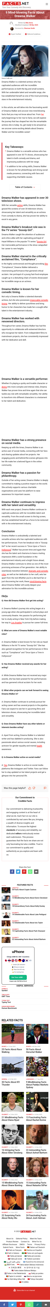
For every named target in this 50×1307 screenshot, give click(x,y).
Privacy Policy (40, 1244)
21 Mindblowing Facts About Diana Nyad (12, 1118)
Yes (5, 765)
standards (10, 830)
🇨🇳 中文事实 (24, 1282)
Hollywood (6, 550)
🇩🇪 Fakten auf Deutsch (36, 1247)
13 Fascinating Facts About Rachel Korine (36, 1118)
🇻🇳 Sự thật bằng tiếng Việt (15, 1279)
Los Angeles (16, 622)
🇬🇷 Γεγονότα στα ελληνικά (33, 1262)
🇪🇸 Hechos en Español (33, 1250)
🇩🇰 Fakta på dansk (14, 1256)
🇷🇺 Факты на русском (33, 1276)
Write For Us (37, 1242)
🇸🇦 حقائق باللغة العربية (12, 1262)
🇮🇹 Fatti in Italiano (12, 1253)
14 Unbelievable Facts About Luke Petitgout (29, 914)
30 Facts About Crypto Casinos (24, 890)
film (46, 264)
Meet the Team (36, 1239)
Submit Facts (8, 1247)
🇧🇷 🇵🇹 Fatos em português (32, 1253)
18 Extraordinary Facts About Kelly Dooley (28, 906)
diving (4, 387)
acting (20, 205)
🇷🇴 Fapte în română (13, 1276)
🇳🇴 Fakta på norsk (15, 1259)
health (39, 746)
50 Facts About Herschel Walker (34, 1050)
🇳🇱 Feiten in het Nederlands (15, 1273)
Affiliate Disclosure (9, 1244)
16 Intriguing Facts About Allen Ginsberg (12, 1151)
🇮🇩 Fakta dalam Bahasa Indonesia (30, 1265)
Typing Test (6, 1002)
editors (19, 833)
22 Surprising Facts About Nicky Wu (11, 1216)
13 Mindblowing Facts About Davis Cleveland (29, 898)
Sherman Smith (29, 28)
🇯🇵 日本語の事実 (14, 1268)
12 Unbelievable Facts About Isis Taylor (27, 923)
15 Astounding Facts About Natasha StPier (36, 1184)
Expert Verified (16, 34)
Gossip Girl (41, 241)
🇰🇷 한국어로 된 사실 (32, 1268)
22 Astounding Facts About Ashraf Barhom (29, 939)
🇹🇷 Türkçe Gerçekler (35, 1279)
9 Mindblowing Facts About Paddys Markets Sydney (37, 1085)
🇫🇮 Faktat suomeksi (32, 1259)
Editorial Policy (21, 1239)
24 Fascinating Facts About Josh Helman (36, 1216)
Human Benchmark (9, 1008)
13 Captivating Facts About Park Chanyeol (28, 931)
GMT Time (6, 996)
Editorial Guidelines (33, 34)
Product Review (12, 1242)
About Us (9, 1239)
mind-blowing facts (38, 581)
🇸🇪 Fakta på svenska (32, 1256)
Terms (29, 1244)
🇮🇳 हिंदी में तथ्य (9, 1265)
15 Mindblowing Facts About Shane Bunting (12, 1184)
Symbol (5, 990)
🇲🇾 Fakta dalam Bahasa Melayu (24, 1270)
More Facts (20, 1247)
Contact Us (25, 1242)
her (42, 114)
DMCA (22, 1244)
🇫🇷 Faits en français (14, 1250)
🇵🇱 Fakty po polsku (36, 1273)
